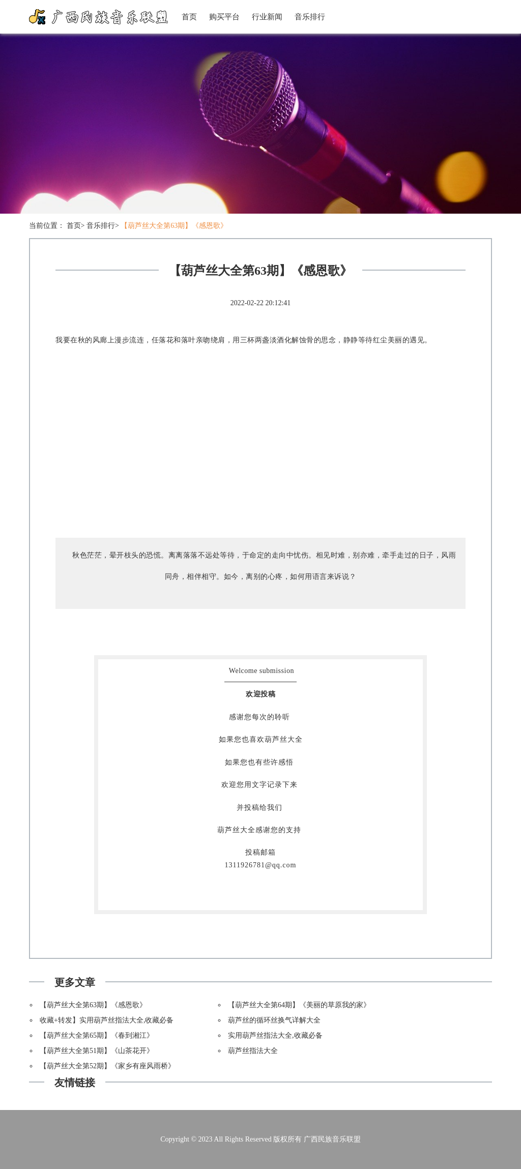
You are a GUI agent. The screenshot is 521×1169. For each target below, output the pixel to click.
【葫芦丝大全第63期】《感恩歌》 (174, 225)
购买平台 (224, 17)
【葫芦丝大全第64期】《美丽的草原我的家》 (299, 1005)
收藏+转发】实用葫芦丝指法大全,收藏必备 (106, 1020)
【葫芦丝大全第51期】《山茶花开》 (97, 1051)
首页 (189, 17)
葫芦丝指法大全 (253, 1051)
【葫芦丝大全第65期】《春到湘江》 (97, 1035)
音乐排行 (310, 17)
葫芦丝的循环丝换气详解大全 (274, 1020)
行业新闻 (267, 17)
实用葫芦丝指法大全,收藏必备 (275, 1035)
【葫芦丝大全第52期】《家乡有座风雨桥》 (107, 1066)
